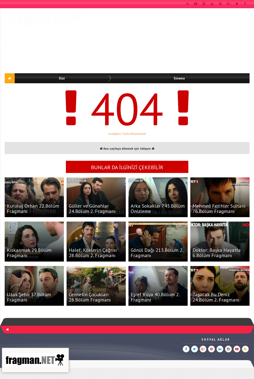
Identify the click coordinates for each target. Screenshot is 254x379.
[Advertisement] (168, 41)
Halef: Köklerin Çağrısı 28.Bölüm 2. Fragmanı (93, 252)
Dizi (62, 78)
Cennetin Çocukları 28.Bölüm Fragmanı (90, 297)
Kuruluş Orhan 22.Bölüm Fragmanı (33, 208)
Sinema (179, 78)
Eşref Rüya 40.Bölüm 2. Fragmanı (155, 297)
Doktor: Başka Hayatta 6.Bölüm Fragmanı (217, 252)
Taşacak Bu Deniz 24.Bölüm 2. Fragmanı (216, 297)
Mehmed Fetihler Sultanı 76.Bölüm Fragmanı (219, 208)
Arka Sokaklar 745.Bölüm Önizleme (158, 208)
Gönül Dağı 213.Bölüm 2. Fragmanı (157, 252)
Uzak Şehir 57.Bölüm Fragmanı (29, 297)
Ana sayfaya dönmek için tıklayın (127, 149)
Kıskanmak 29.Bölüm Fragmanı (29, 252)
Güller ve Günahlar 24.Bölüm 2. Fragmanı (92, 208)
